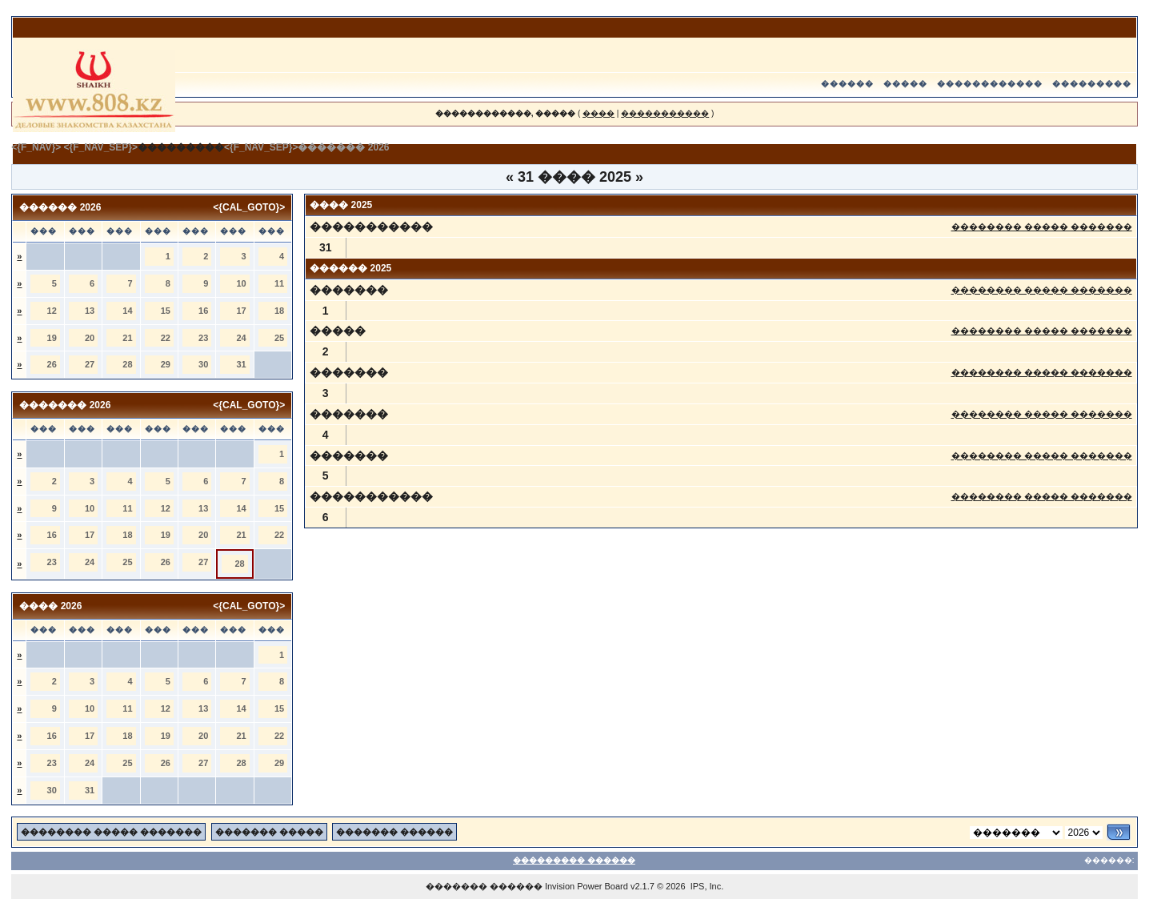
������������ (990, 83)
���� (599, 113)
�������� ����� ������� (1041, 226)
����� (905, 83)
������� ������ (394, 832)
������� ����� (269, 832)
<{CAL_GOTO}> (249, 207)
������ (847, 83)
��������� (1091, 83)
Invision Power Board (586, 886)
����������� (665, 113)
